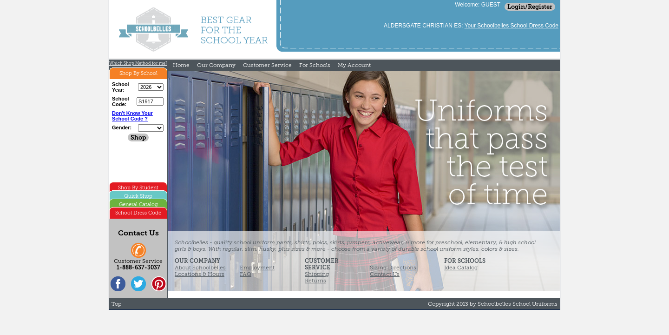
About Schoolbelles (200, 267)
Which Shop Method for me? (138, 63)
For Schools (314, 65)
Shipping (317, 274)
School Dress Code (138, 213)
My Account (354, 65)
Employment (257, 267)
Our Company (216, 65)
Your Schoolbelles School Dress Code (511, 25)
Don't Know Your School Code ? (132, 115)
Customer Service (267, 65)
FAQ (245, 274)
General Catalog (138, 204)
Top (116, 304)
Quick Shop (138, 196)
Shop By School (138, 73)
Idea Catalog (461, 267)
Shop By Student (138, 188)
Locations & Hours (199, 274)
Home (181, 65)
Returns (315, 280)
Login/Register (529, 6)
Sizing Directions (393, 267)
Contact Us (385, 274)
